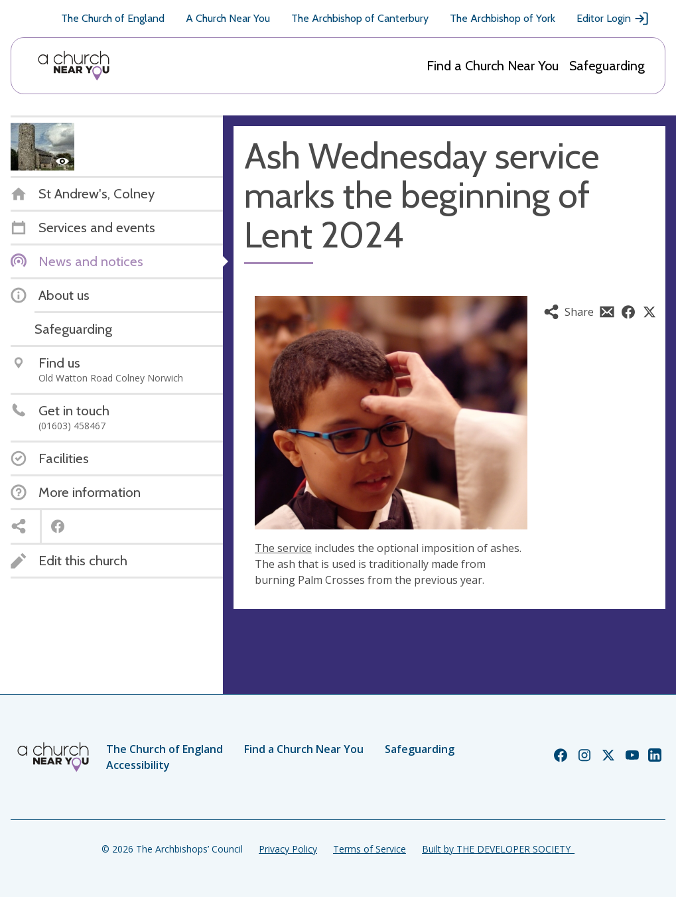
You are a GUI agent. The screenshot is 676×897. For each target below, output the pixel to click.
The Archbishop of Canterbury (360, 18)
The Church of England (113, 18)
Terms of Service (369, 849)
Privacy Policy (288, 849)
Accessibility (138, 765)
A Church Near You (228, 18)
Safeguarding (607, 66)
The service (283, 548)
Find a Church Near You (493, 66)
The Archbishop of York (502, 18)
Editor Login (612, 19)
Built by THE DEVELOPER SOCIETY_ (498, 849)
